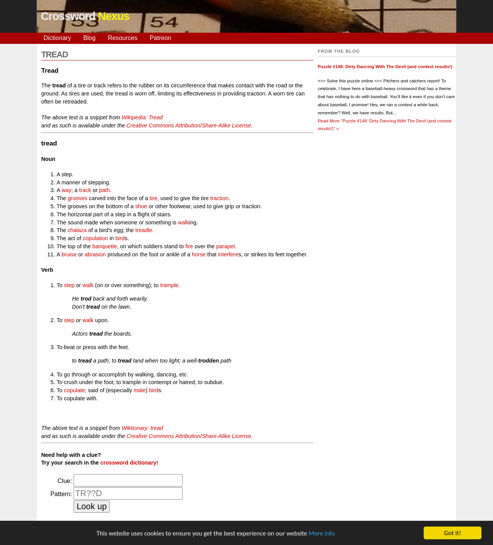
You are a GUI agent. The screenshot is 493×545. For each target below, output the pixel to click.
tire (153, 198)
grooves (77, 198)
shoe (141, 206)
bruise (69, 254)
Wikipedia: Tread (142, 117)
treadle (143, 230)
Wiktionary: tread (142, 428)
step (69, 285)
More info (322, 534)
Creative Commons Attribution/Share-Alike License (188, 125)
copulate (74, 390)
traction (219, 198)
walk (183, 222)
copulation (95, 238)
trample (169, 285)
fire (189, 246)
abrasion (95, 254)
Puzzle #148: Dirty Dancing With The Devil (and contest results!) (385, 66)
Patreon (160, 38)
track (85, 190)
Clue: (65, 481)
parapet (225, 246)
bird (120, 238)
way (67, 190)
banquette (104, 246)
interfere (228, 254)
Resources (122, 38)
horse (199, 254)
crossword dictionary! (129, 463)
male (140, 390)
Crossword (85, 16)
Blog (89, 38)
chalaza (77, 230)
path (104, 190)
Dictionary (57, 38)
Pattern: (61, 494)
